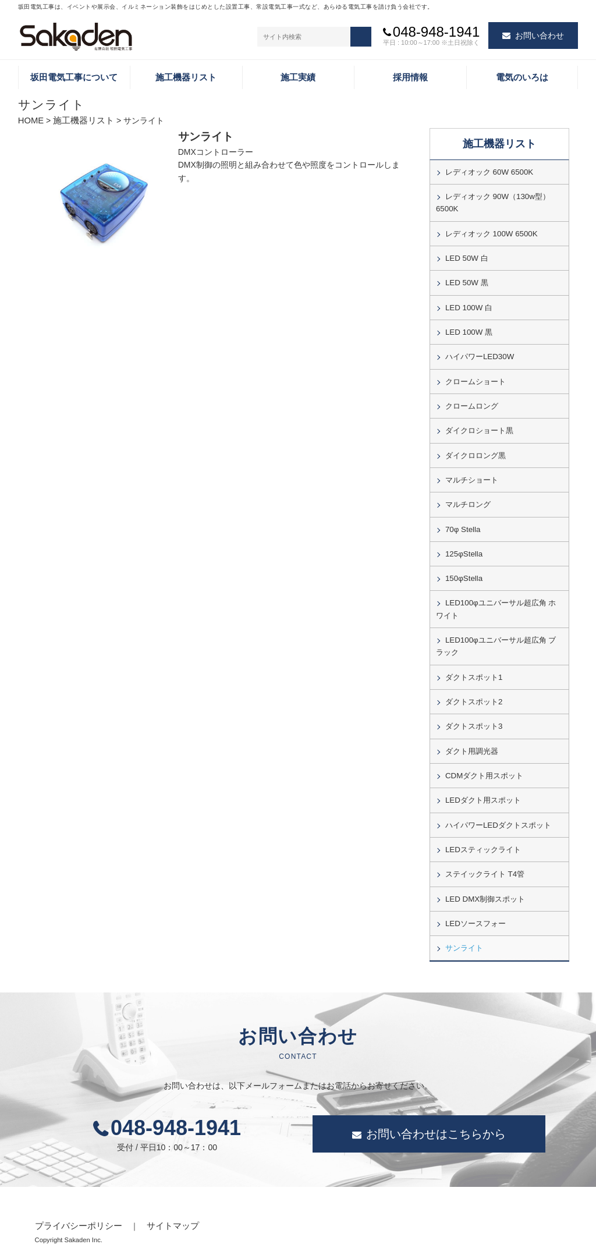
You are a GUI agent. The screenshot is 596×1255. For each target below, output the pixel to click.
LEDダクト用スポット (482, 782)
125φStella (463, 543)
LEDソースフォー (475, 902)
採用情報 (410, 78)
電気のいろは (522, 78)
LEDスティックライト (482, 830)
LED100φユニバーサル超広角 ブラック (499, 633)
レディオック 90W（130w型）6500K (492, 202)
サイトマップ (165, 1203)
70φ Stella (461, 519)
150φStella (463, 567)
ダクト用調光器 (471, 734)
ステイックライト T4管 (484, 854)
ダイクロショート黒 (479, 423)
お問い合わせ (539, 36)
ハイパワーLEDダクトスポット (498, 806)
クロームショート (475, 375)
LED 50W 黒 (465, 279)
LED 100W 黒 (467, 328)
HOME (30, 122)
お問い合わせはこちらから (436, 1111)
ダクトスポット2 (473, 686)
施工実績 (298, 78)
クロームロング (471, 399)
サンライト (464, 925)
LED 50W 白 (465, 255)
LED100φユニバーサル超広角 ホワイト (499, 597)
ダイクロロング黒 (475, 447)
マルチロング (468, 495)
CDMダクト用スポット (484, 758)
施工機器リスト (186, 78)
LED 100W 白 (467, 304)
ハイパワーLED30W (478, 352)
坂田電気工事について (74, 78)
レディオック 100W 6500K (490, 232)
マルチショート (471, 471)
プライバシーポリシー (75, 1203)
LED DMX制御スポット (484, 878)
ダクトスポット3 (473, 710)
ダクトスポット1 (473, 662)
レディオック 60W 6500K (488, 172)
